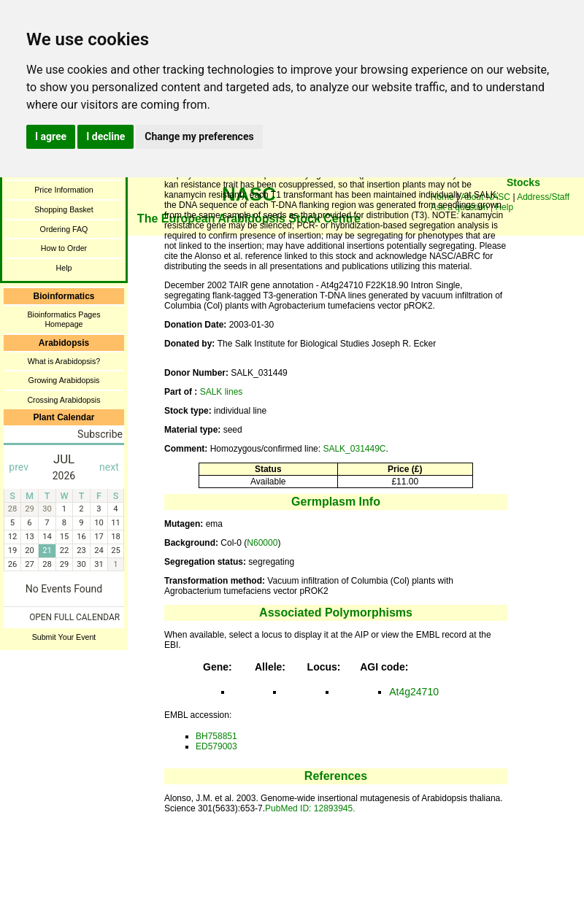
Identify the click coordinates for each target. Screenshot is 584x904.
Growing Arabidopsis (64, 380)
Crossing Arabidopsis (63, 399)
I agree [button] (50, 136)
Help (64, 267)
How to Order (64, 248)
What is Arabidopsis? (64, 361)
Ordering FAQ (64, 229)
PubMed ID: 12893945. (310, 808)
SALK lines (221, 392)
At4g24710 (414, 692)
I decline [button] (105, 136)
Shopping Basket (63, 209)
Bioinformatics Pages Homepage (63, 319)
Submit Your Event (64, 637)
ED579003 (216, 746)
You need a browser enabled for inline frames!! (523, 204)
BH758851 (216, 736)
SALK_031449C (354, 449)
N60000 (262, 543)
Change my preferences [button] (199, 136)
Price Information (63, 189)
